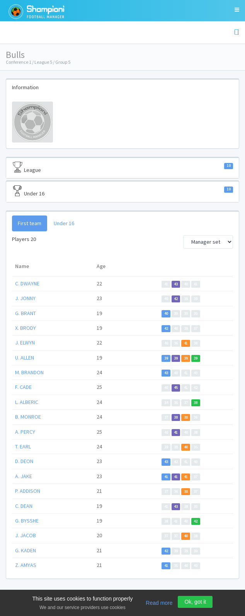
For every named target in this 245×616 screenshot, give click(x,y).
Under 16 (122, 191)
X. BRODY (25, 327)
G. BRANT (25, 313)
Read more (159, 603)
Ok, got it (195, 602)
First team (29, 223)
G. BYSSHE (27, 520)
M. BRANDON (29, 372)
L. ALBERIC (26, 402)
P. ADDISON (27, 490)
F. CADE (23, 387)
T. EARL (23, 446)
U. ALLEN (24, 357)
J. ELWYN (25, 342)
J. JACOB (25, 535)
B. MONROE (28, 416)
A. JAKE (23, 476)
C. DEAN (23, 505)
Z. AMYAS (25, 565)
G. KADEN (25, 550)
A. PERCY (25, 431)
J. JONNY (25, 298)
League (122, 167)
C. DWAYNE (27, 283)
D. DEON (24, 461)
